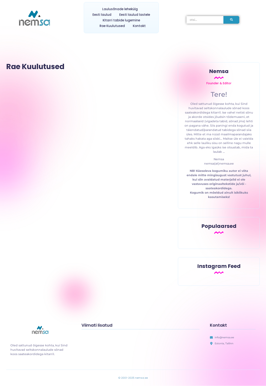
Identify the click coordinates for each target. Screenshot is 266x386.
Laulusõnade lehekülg (120, 9)
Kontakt (139, 26)
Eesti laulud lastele (134, 14)
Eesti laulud (101, 14)
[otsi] (205, 20)
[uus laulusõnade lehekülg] (40, 330)
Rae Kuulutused (112, 26)
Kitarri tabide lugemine (121, 20)
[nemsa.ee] (35, 19)
